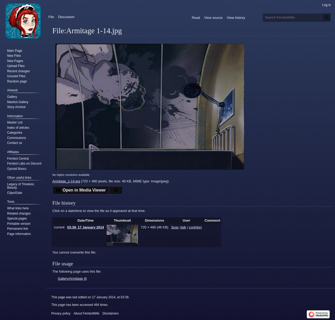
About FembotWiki (86, 313)
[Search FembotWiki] (297, 17)
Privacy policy (60, 313)
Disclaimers (110, 313)
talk (183, 227)
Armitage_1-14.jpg (66, 181)
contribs (195, 227)
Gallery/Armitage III (72, 278)
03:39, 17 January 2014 (85, 227)
